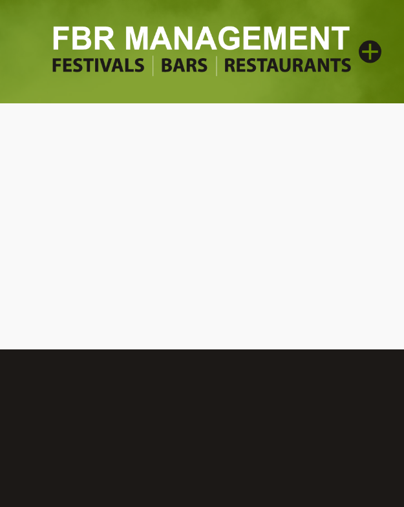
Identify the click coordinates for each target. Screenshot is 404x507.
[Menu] (370, 51)
